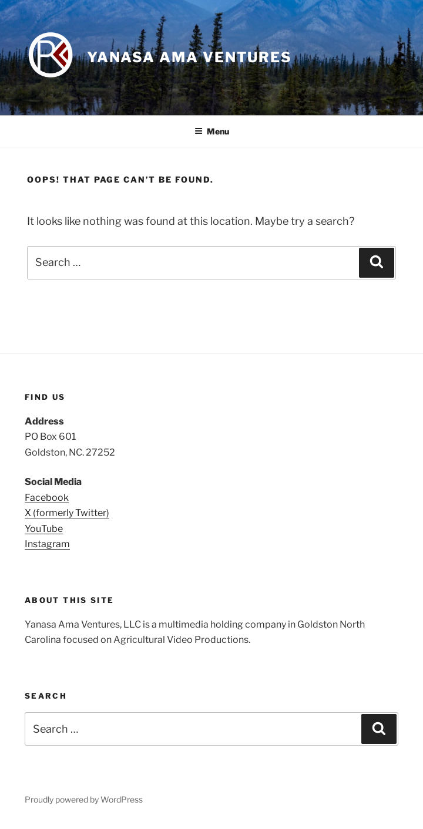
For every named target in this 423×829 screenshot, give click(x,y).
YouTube (44, 528)
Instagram (47, 544)
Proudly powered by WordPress (84, 799)
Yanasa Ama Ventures (189, 57)
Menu (211, 131)
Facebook (47, 497)
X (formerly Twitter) (67, 512)
